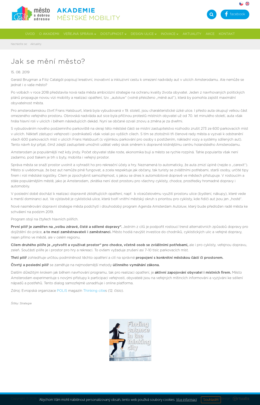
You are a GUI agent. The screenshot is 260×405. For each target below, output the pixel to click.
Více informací (186, 399)
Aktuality (192, 34)
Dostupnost (113, 34)
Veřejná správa (79, 34)
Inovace (169, 34)
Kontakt (227, 34)
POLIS (62, 290)
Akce (210, 34)
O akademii (49, 34)
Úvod (30, 34)
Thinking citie (94, 290)
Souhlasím (211, 399)
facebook (235, 15)
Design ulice (144, 34)
